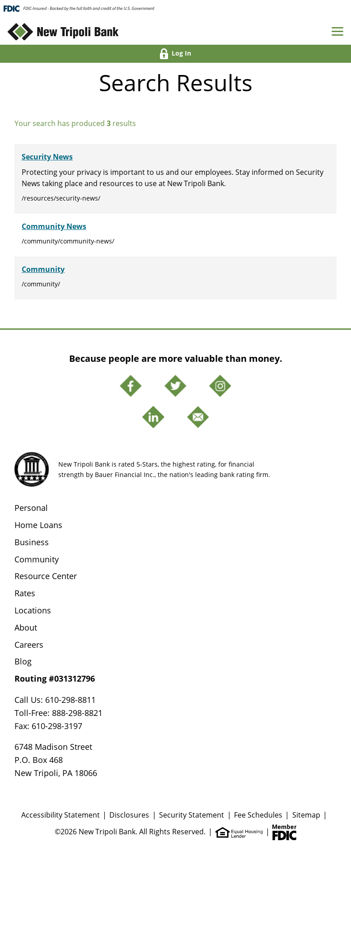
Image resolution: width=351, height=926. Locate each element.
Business (31, 542)
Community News (54, 226)
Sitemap (306, 815)
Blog (23, 661)
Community (43, 269)
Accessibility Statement (60, 815)
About (25, 627)
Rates (24, 593)
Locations (32, 610)
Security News (47, 157)
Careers (28, 644)
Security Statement (191, 815)
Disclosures (129, 815)
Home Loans (38, 524)
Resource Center (45, 576)
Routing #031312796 (54, 678)
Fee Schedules (258, 815)
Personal (31, 507)
